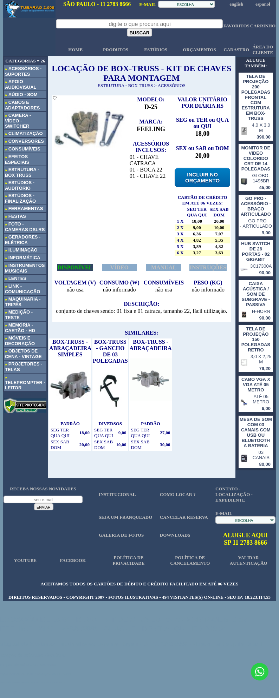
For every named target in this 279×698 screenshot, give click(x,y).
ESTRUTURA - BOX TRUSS (125, 85)
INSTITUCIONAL (117, 494)
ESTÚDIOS (155, 49)
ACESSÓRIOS (171, 85)
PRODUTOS (115, 49)
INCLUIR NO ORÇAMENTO (202, 177)
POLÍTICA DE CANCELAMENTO (190, 560)
